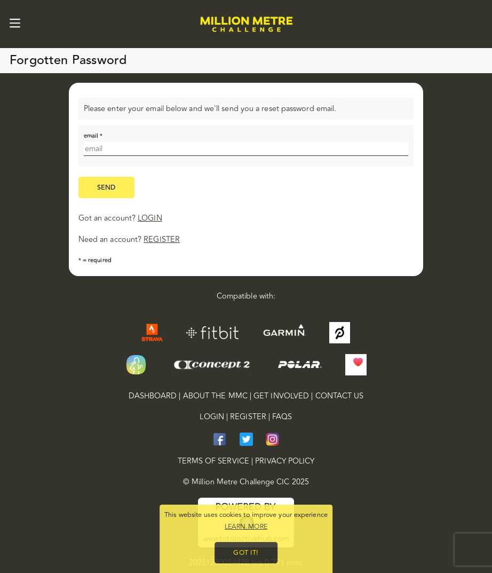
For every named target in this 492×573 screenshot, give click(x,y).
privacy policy (284, 461)
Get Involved (281, 396)
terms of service (213, 461)
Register (248, 417)
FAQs (282, 417)
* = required (95, 260)
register (162, 239)
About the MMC (215, 396)
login (150, 218)
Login (212, 417)
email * (93, 135)
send (106, 187)
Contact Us (339, 396)
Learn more (246, 526)
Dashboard (153, 396)
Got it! (245, 552)
